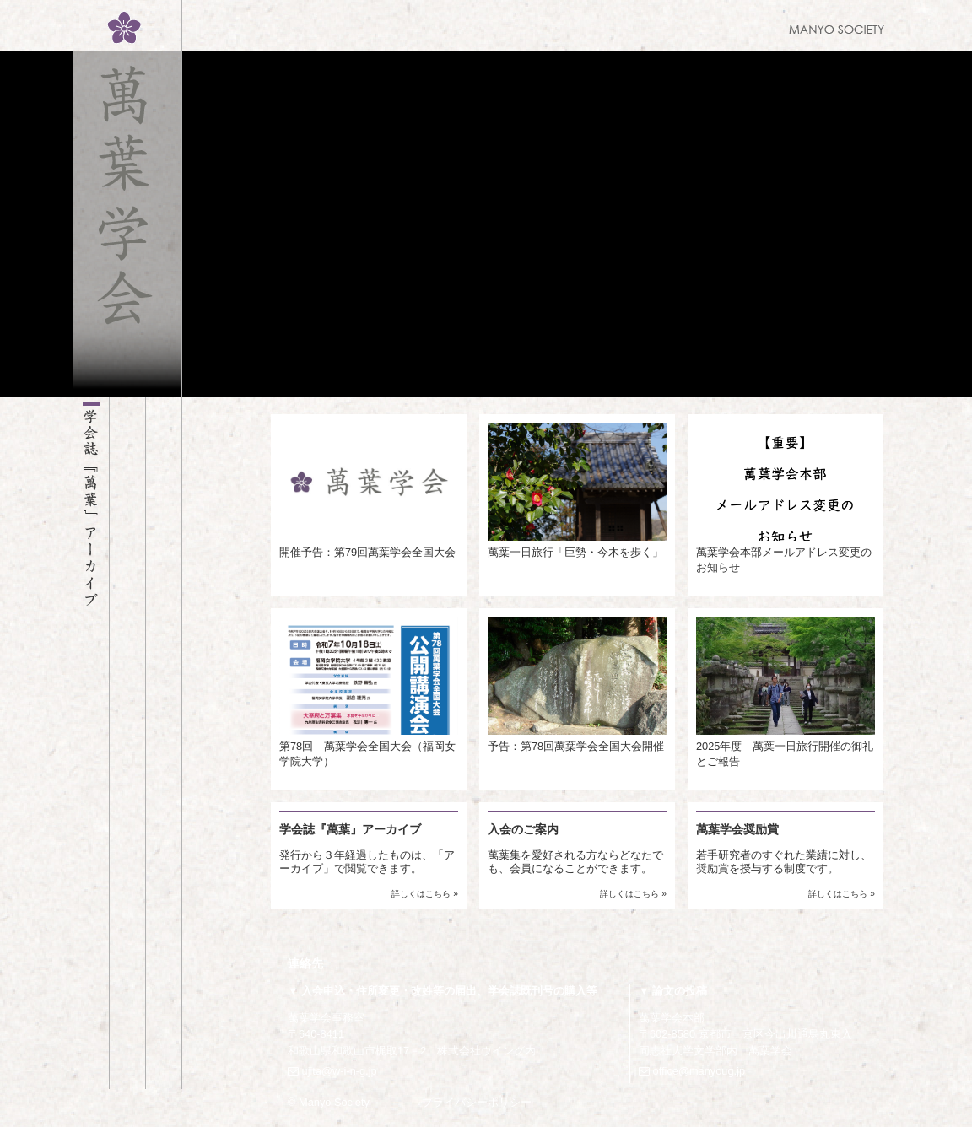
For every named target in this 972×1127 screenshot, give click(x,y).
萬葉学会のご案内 (127, 743)
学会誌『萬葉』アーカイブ (91, 743)
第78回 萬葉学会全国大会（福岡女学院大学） (368, 692)
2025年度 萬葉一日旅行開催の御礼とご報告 (785, 692)
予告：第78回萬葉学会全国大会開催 (577, 684)
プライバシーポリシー (477, 1102)
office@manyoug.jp (692, 1071)
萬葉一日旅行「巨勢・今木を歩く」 (577, 490)
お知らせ (163, 743)
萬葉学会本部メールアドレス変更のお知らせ (785, 498)
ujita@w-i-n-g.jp (332, 1071)
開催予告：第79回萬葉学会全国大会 (368, 490)
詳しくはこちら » (425, 893)
